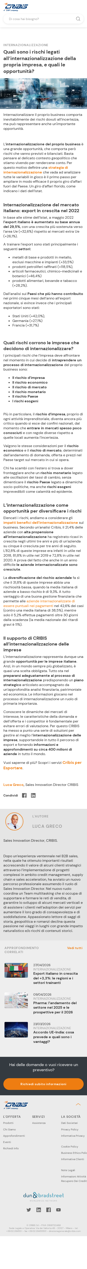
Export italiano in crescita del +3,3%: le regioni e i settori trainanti (55, 978)
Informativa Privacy (73, 1136)
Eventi (7, 1142)
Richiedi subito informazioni (43, 1084)
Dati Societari (69, 1123)
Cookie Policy (69, 1146)
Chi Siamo (9, 1129)
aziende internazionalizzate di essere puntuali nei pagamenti (39, 603)
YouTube (58, 1209)
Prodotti (8, 1123)
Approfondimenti (14, 1136)
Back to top (79, 1104)
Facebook (48, 1209)
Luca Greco (13, 784)
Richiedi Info (11, 1148)
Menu (80, 7)
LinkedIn (38, 1209)
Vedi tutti (75, 948)
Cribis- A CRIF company (15, 6)
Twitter (28, 1209)
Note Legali (68, 1170)
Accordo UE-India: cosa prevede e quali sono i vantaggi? (53, 1037)
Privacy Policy (69, 1129)
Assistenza (38, 1123)
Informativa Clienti (72, 1159)
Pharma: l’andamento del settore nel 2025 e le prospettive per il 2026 (55, 1008)
